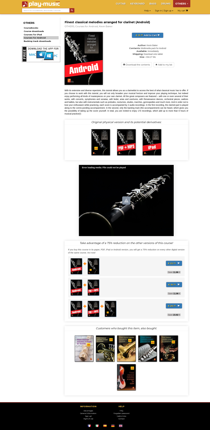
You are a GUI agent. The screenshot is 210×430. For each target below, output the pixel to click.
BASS (152, 3)
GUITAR (121, 3)
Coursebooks (31, 28)
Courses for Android (35, 38)
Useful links (121, 416)
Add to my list (163, 64)
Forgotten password (121, 413)
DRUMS (165, 3)
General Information (88, 413)
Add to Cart (148, 35)
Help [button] (147, 10)
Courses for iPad (33, 34)
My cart (183, 10)
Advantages (88, 411)
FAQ (121, 411)
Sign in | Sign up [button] (164, 10)
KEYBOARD (137, 3)
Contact (121, 419)
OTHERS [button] (181, 3)
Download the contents (136, 64)
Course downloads (34, 31)
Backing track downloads (37, 41)
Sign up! (88, 416)
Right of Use (88, 419)
